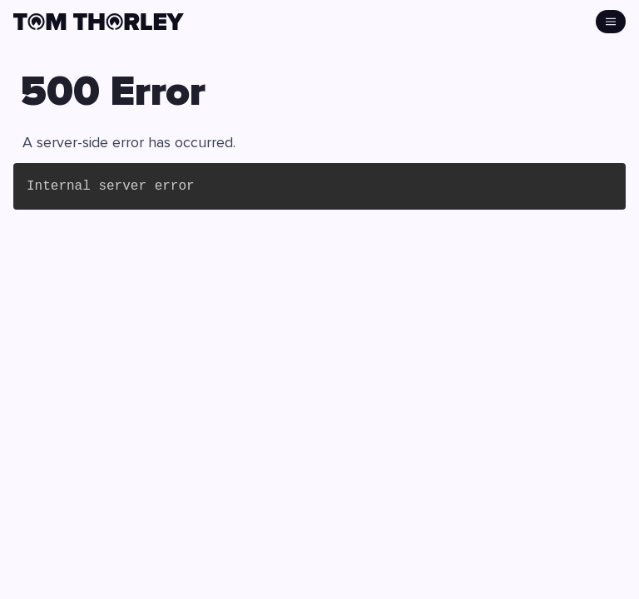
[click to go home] (98, 21)
